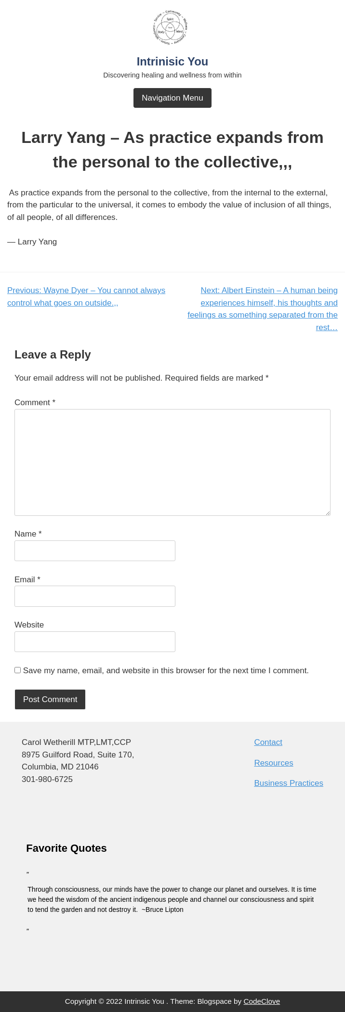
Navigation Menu (172, 97)
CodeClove (262, 1001)
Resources (273, 763)
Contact (268, 742)
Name (28, 533)
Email (27, 579)
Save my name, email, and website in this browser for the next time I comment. (166, 670)
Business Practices (288, 783)
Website (29, 624)
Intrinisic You (173, 61)
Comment (34, 402)
